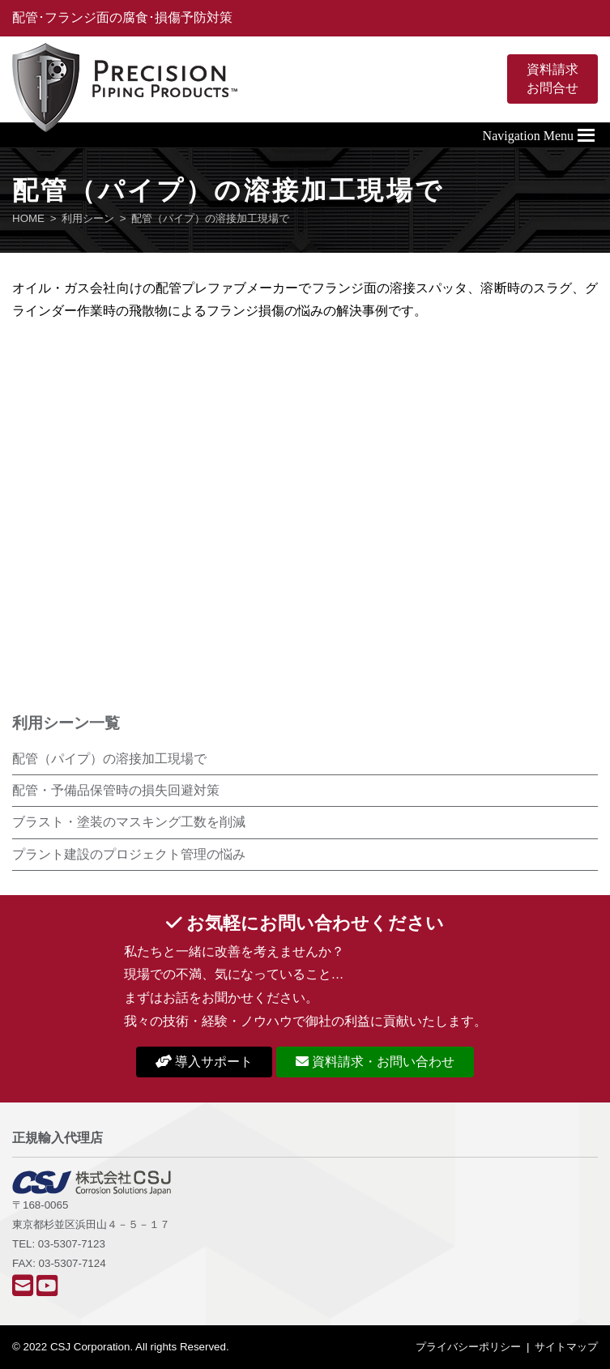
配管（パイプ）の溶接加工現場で (109, 759)
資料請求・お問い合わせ (375, 1061)
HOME (28, 218)
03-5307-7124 (72, 1263)
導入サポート (204, 1061)
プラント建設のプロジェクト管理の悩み (128, 854)
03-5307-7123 (71, 1244)
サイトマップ (566, 1347)
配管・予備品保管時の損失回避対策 (116, 790)
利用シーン (88, 218)
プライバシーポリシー (468, 1347)
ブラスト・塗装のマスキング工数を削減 (128, 822)
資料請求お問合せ (552, 78)
